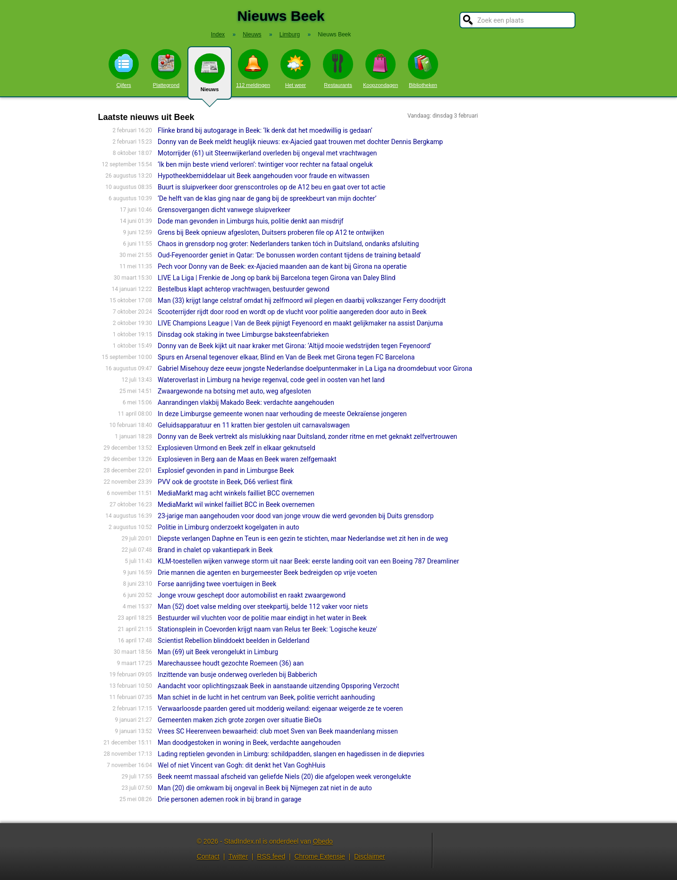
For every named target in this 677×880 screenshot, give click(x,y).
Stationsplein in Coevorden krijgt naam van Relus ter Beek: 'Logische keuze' (267, 629)
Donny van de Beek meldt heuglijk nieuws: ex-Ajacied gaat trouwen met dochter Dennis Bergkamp (300, 141)
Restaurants (338, 68)
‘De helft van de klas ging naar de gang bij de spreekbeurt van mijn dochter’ (267, 198)
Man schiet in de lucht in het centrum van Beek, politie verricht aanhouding (266, 697)
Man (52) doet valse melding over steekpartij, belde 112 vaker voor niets (263, 606)
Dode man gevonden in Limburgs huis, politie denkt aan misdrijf (250, 221)
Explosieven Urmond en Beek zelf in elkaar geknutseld (236, 448)
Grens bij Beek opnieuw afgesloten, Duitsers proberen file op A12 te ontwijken (271, 232)
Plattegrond (166, 68)
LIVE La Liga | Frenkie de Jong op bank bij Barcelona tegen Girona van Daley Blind (277, 278)
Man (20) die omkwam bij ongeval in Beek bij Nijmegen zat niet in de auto (265, 788)
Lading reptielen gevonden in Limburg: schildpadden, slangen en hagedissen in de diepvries (291, 754)
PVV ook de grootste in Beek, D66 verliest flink (225, 482)
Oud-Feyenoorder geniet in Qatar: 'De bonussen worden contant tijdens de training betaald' (289, 255)
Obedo (323, 841)
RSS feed (271, 856)
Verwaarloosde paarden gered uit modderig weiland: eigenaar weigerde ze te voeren (280, 708)
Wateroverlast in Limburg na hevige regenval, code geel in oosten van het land (271, 380)
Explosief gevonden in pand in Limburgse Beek (226, 470)
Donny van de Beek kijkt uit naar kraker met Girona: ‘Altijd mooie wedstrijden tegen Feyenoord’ (295, 346)
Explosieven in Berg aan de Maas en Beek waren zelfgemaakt (247, 459)
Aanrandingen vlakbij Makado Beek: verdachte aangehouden (246, 402)
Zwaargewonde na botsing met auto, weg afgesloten (234, 391)
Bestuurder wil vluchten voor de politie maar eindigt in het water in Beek (262, 618)
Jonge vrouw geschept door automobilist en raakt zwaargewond (252, 595)
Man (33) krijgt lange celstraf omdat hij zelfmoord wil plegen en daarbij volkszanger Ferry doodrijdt (302, 300)
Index (218, 34)
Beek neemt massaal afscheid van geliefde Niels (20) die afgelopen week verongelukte (284, 776)
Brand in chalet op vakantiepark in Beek (215, 550)
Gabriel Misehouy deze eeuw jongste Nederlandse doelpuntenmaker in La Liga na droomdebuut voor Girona (315, 368)
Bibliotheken (423, 68)
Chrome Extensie (319, 856)
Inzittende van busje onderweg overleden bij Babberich (237, 674)
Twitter (238, 856)
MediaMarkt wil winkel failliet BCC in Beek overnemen (236, 504)
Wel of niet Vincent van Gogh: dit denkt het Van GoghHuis (241, 765)
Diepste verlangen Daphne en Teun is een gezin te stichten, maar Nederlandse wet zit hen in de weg (303, 538)
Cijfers (124, 68)
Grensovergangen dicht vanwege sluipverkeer (224, 210)
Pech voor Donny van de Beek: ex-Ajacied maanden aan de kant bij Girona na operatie (282, 266)
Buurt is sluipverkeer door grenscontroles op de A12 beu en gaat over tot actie (271, 187)
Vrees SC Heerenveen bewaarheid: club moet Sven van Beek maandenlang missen (278, 731)
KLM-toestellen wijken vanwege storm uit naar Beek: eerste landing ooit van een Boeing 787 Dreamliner (308, 561)
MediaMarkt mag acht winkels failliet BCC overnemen (236, 493)
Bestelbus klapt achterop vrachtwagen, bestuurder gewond (244, 289)
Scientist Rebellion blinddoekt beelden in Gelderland (233, 640)
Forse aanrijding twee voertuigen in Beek (217, 584)
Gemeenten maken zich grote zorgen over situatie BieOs (240, 720)
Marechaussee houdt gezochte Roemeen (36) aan (231, 663)
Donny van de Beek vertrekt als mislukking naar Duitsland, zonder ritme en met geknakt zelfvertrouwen (307, 436)
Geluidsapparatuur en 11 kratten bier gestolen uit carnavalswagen (254, 425)
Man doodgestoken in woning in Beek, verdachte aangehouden (249, 742)
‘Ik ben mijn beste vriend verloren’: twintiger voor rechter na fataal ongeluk (265, 164)
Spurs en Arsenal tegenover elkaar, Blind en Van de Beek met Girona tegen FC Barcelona (286, 357)
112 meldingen (253, 68)
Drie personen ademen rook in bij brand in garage (229, 799)
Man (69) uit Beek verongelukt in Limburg (218, 652)
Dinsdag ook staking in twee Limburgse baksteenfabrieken (243, 334)
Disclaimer (369, 856)
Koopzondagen (380, 68)
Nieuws (210, 76)
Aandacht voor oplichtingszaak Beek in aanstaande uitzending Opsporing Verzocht (278, 686)
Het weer (295, 68)
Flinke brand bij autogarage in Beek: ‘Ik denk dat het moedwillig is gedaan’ (265, 130)
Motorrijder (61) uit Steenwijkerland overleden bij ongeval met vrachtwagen (267, 153)
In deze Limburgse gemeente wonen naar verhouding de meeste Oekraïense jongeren (282, 414)
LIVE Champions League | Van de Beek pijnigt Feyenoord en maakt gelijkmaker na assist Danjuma (300, 323)
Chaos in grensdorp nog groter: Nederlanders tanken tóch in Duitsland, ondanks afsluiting (288, 244)
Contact (208, 856)
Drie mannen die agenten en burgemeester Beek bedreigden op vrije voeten (267, 572)
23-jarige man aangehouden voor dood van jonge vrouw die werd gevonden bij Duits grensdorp (296, 516)
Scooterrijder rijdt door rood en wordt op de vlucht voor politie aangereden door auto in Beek (292, 312)
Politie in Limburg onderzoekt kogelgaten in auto (228, 527)
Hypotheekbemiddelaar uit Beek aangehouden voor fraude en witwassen (263, 175)
